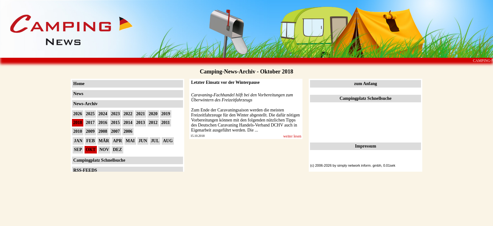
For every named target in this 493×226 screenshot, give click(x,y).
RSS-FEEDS (85, 170)
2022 (128, 113)
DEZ (117, 149)
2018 (77, 122)
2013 (140, 122)
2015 (115, 122)
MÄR (104, 140)
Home (79, 83)
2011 (165, 122)
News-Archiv (85, 103)
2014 (128, 122)
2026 (77, 113)
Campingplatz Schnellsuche (99, 160)
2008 (102, 131)
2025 (90, 113)
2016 (102, 122)
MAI (130, 140)
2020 (153, 113)
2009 (90, 131)
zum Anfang (365, 83)
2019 (165, 113)
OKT (91, 149)
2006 (128, 131)
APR (117, 140)
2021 (140, 113)
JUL (155, 140)
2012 (153, 122)
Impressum (365, 146)
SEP (78, 149)
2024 (102, 113)
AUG (168, 140)
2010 (77, 131)
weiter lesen (292, 136)
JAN (78, 140)
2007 (115, 131)
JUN (143, 140)
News (78, 93)
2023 (115, 113)
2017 (90, 122)
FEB (90, 140)
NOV (104, 149)
